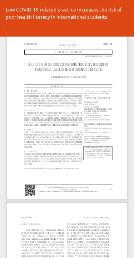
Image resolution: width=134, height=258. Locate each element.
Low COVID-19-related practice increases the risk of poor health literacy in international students (64, 13)
